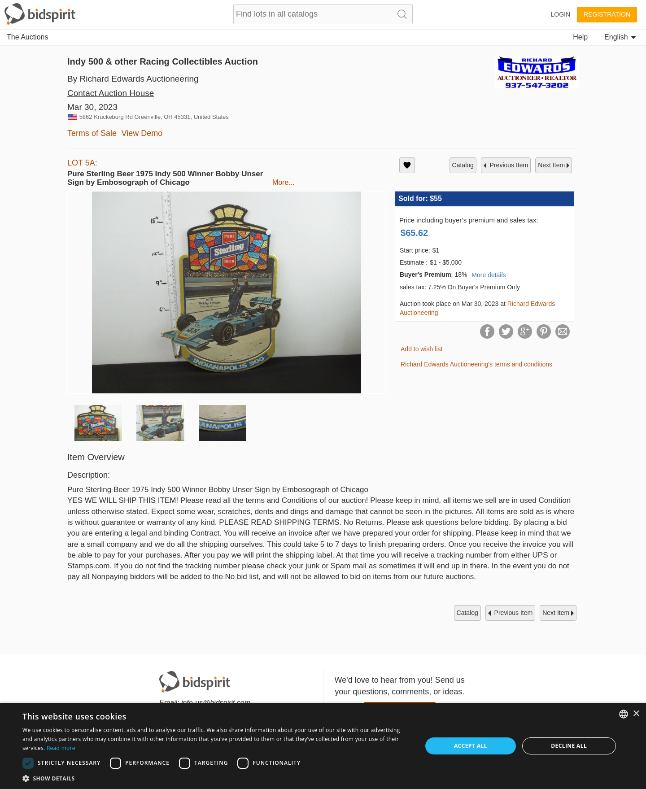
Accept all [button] (470, 746)
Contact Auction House (110, 93)
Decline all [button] (569, 746)
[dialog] (323, 746)
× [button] (636, 714)
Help (580, 37)
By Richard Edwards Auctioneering (133, 78)
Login (560, 14)
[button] (216, 778)
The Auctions (27, 37)
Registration (607, 14)
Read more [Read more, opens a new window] (61, 748)
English (620, 37)
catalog (463, 165)
